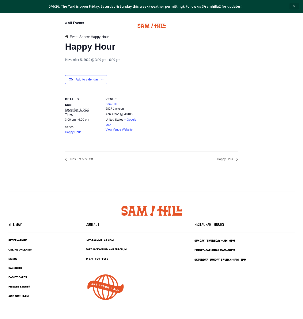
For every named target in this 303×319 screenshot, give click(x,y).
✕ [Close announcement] (294, 6)
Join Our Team (19, 296)
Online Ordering (35, 25)
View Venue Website (119, 129)
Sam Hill (111, 104)
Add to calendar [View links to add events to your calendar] (87, 79)
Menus (60, 26)
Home (13, 25)
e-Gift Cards (245, 26)
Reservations (18, 239)
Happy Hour (73, 132)
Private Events (217, 25)
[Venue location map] (168, 120)
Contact (270, 26)
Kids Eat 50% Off (82, 159)
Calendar (78, 25)
